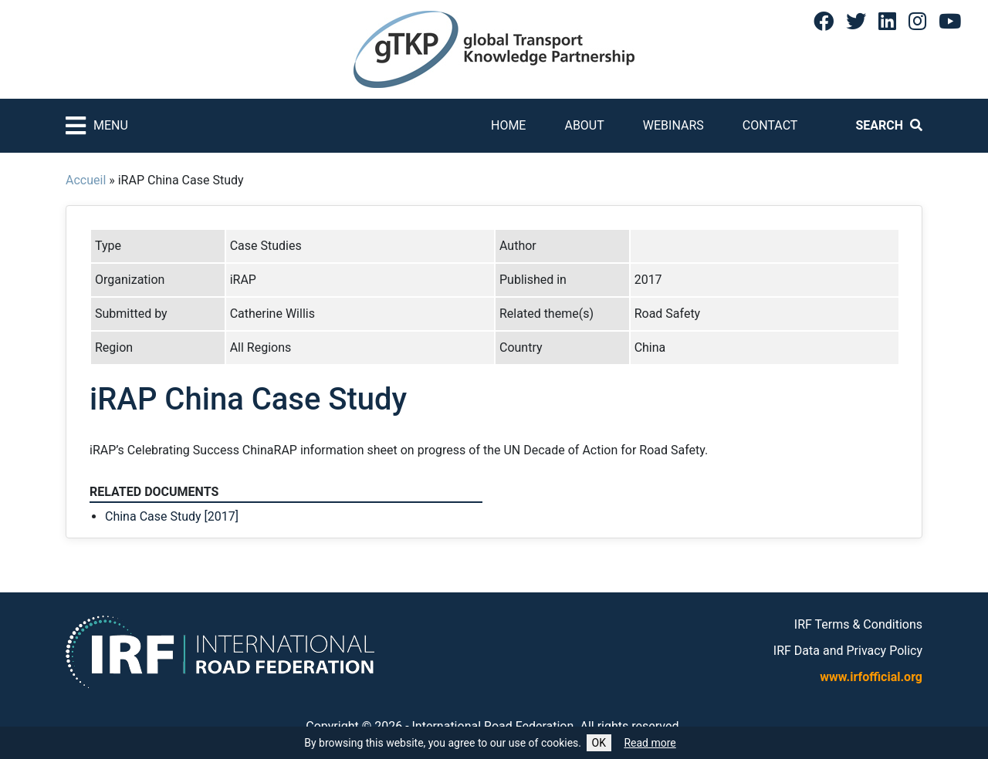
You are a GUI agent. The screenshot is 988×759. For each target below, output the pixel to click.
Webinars (673, 125)
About (584, 125)
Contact (770, 125)
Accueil (86, 180)
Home (508, 125)
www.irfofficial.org (871, 677)
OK (599, 743)
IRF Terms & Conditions (858, 624)
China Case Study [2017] (172, 516)
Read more (649, 743)
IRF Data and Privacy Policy (847, 650)
